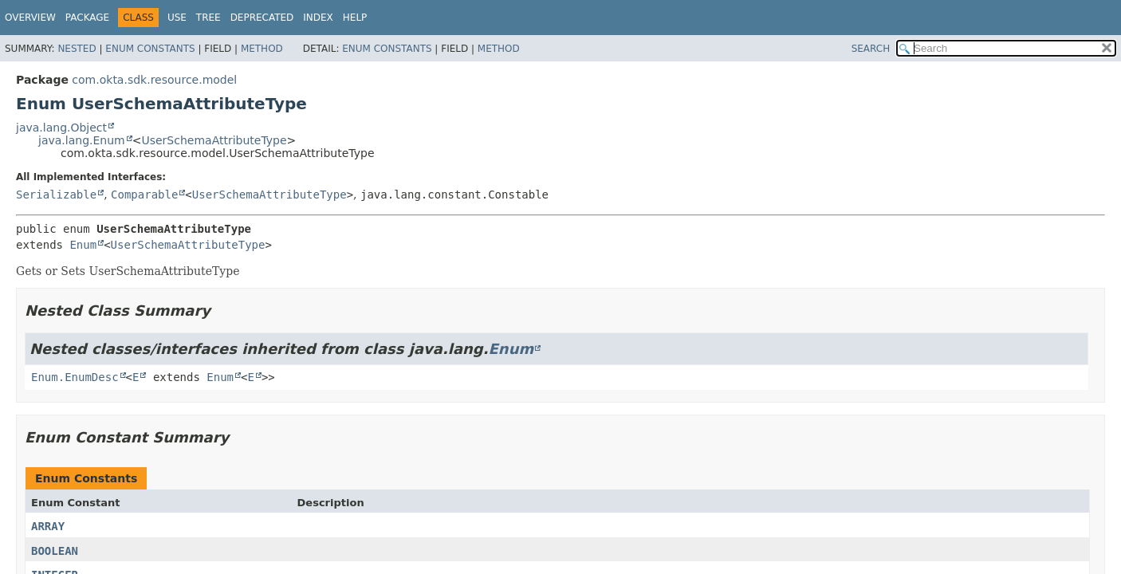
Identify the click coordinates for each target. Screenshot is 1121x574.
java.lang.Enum (81, 140)
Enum (82, 244)
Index (318, 17)
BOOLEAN (54, 551)
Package (87, 17)
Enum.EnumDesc (75, 377)
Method (262, 48)
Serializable (56, 194)
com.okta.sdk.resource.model (154, 79)
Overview (30, 17)
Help (355, 17)
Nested (76, 48)
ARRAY (48, 526)
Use (177, 17)
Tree (208, 17)
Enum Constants (150, 48)
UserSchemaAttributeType (213, 140)
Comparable (144, 194)
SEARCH (871, 48)
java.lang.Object (61, 127)
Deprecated (262, 17)
